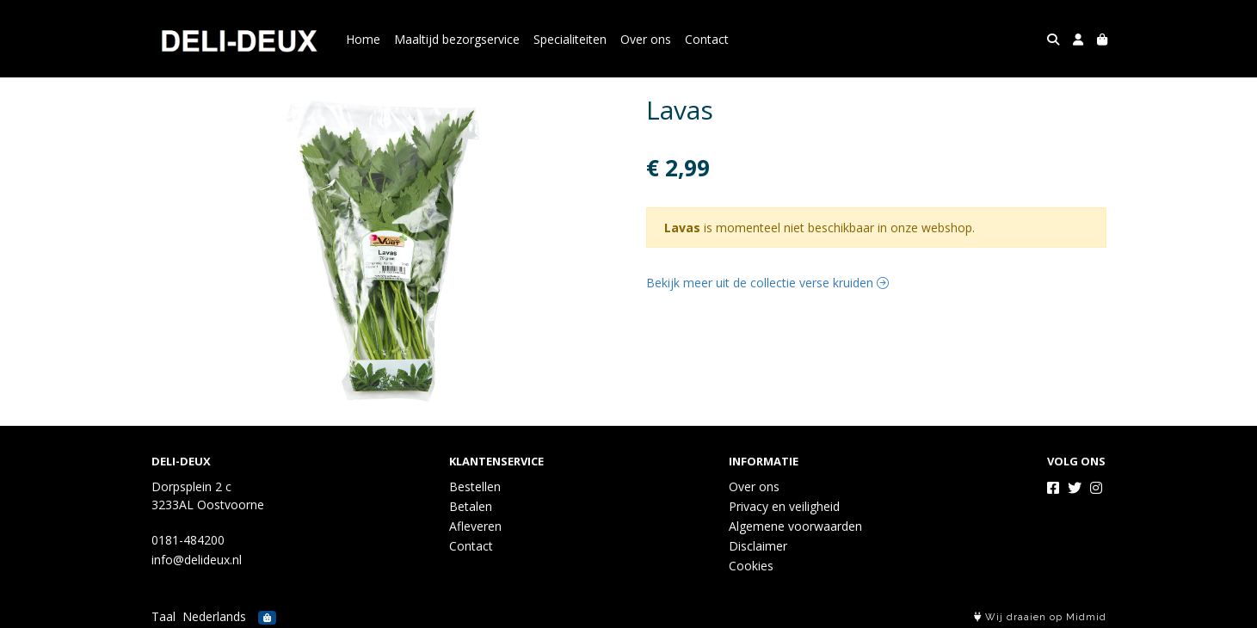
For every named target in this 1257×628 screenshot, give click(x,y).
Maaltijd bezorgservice (457, 39)
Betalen (470, 506)
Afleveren (475, 526)
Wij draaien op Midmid (1040, 617)
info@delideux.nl (196, 559)
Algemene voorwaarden (795, 526)
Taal (163, 616)
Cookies (751, 565)
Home (363, 39)
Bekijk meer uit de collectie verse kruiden (767, 282)
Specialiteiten (570, 39)
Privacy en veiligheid (784, 506)
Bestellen (475, 486)
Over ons (645, 39)
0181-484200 (188, 540)
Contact (707, 39)
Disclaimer (758, 546)
